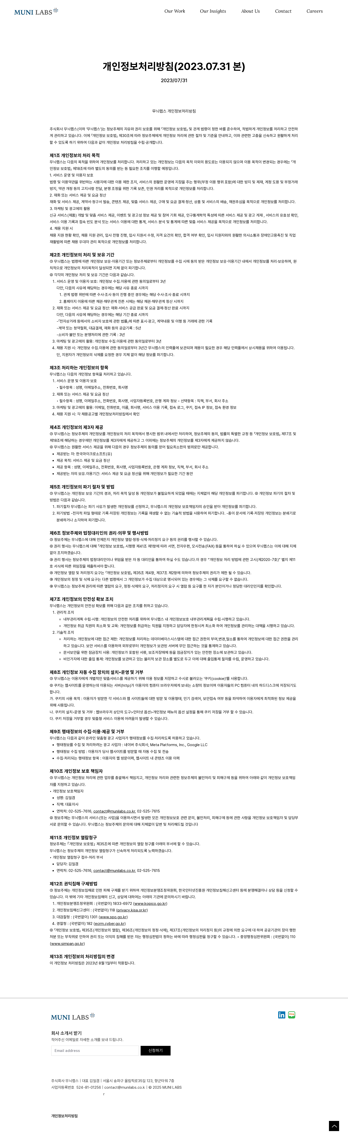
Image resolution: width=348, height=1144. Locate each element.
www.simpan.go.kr (67, 943)
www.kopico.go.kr (150, 903)
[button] (174, 11)
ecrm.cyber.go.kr (109, 923)
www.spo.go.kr (113, 917)
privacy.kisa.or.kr (132, 910)
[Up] (334, 1126)
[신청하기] (155, 1051)
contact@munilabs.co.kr (114, 811)
